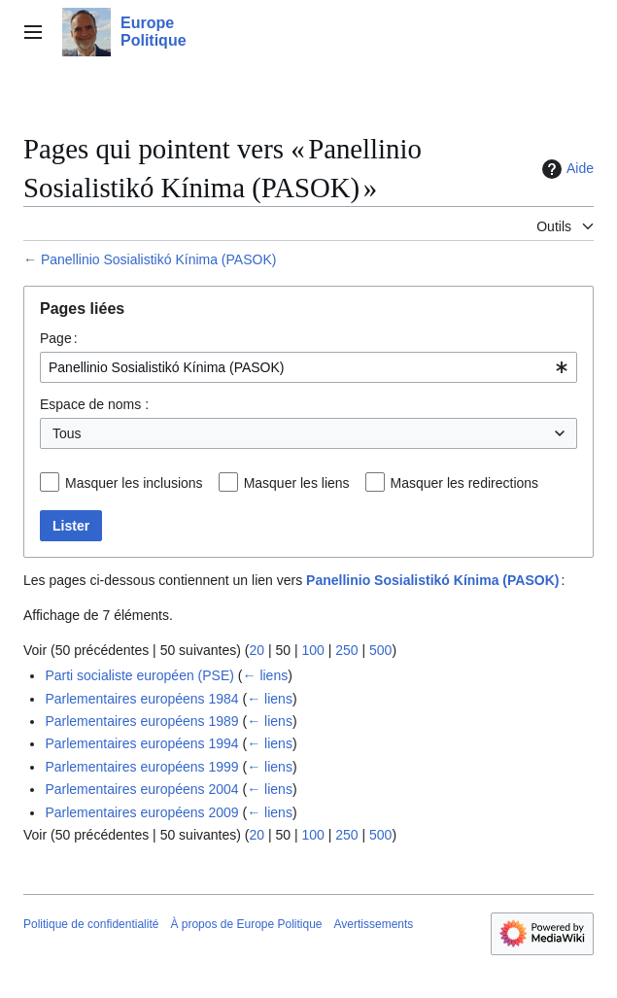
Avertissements (374, 924)
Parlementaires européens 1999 (141, 766)
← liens (266, 675)
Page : (59, 338)
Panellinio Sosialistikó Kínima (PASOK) (159, 259)
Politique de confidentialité (90, 924)
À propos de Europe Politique (246, 924)
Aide (565, 169)
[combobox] (308, 367)
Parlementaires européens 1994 (141, 743)
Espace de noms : (94, 404)
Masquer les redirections (465, 483)
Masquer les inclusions (134, 483)
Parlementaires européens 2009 (141, 812)
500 (380, 650)
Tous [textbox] (67, 433)
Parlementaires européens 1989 (141, 721)
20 (256, 650)
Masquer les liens (297, 483)
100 (312, 650)
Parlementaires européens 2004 (141, 789)
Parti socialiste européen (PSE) (139, 675)
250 (346, 650)
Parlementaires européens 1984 (141, 698)
